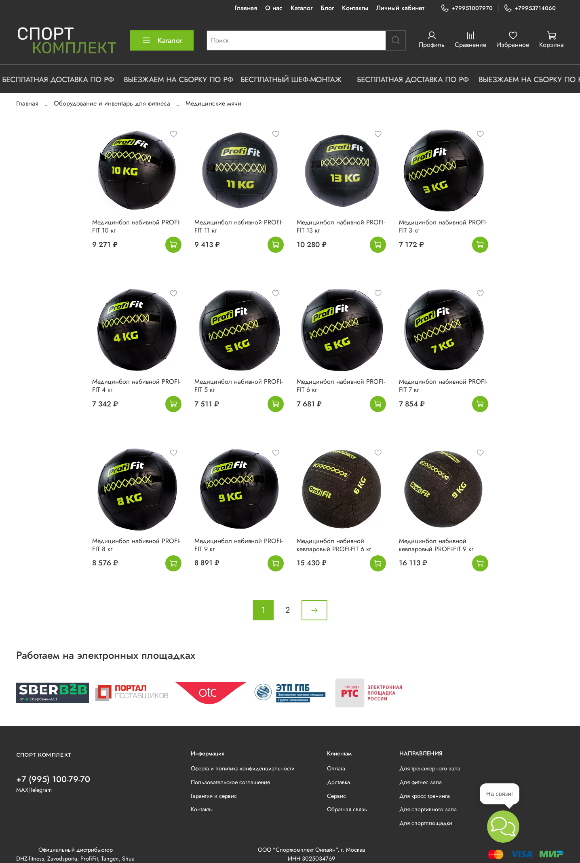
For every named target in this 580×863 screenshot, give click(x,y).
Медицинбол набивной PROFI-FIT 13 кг (341, 226)
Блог (327, 8)
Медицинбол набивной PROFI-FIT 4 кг (136, 385)
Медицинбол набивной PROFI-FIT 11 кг (238, 226)
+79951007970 (467, 8)
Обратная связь (347, 809)
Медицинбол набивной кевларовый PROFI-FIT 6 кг (334, 545)
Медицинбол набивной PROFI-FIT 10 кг (136, 226)
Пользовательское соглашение (230, 782)
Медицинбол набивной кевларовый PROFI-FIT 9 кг (436, 545)
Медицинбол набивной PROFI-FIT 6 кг (341, 385)
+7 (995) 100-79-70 (53, 779)
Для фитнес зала (420, 782)
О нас (274, 8)
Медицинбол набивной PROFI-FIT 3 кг (443, 226)
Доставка (338, 782)
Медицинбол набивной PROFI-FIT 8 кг (136, 545)
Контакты (355, 8)
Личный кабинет (400, 8)
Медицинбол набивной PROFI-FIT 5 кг (238, 385)
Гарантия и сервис (214, 796)
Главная (245, 8)
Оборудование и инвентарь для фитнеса (112, 103)
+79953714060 (530, 8)
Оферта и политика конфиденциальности (243, 768)
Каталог (301, 8)
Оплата (336, 768)
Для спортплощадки (425, 823)
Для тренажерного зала (429, 768)
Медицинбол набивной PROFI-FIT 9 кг (238, 545)
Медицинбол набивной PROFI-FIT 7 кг (443, 385)
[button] (503, 826)
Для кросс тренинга (424, 796)
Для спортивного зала (428, 809)
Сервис (336, 796)
